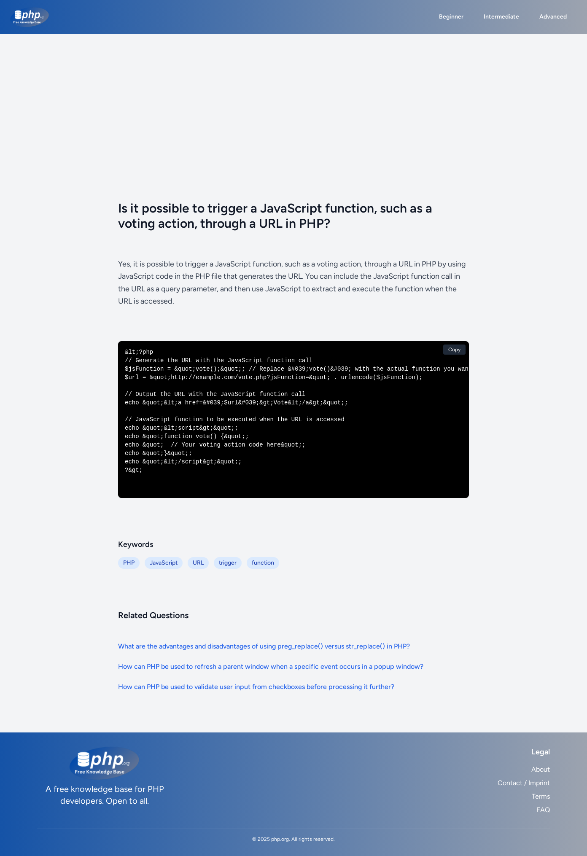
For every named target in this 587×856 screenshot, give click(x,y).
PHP (129, 562)
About (540, 769)
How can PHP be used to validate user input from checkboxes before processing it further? (256, 687)
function (263, 562)
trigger (228, 562)
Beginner (451, 16)
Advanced (553, 16)
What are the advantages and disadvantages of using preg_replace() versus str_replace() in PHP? (264, 646)
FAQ (543, 810)
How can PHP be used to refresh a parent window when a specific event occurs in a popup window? (270, 666)
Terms (541, 796)
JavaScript (164, 562)
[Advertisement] (293, 97)
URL (198, 562)
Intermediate (501, 16)
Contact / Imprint (524, 783)
